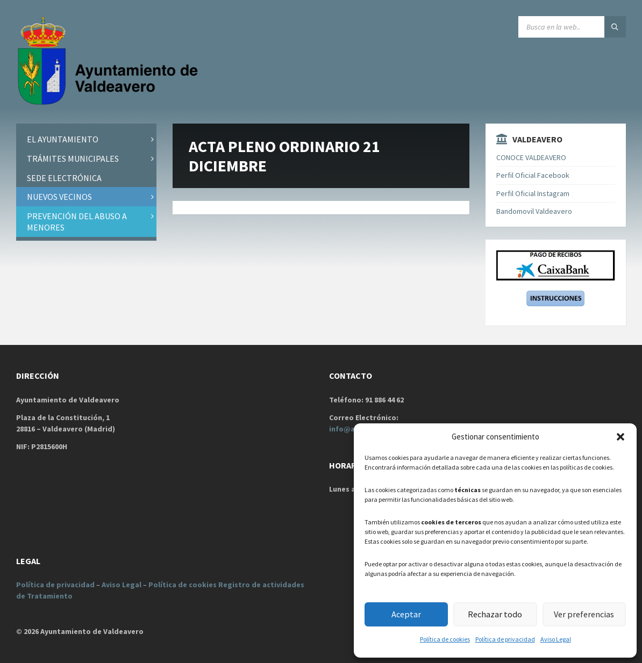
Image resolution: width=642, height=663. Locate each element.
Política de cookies (445, 639)
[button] (620, 436)
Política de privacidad (505, 639)
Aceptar (406, 614)
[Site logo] (110, 102)
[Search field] (572, 27)
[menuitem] (86, 139)
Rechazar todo (494, 614)
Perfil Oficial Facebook (532, 175)
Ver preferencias (584, 614)
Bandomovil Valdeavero (534, 211)
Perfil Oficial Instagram (532, 193)
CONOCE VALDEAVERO (531, 157)
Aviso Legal (555, 639)
